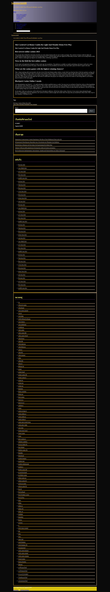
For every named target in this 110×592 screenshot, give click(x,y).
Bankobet (20, 388)
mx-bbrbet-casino (22, 475)
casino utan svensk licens (24, 422)
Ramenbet (20, 517)
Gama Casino (21, 433)
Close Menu (16, 21)
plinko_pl (20, 511)
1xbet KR (20, 341)
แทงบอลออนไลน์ (22, 581)
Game (19, 436)
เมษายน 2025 (21, 201)
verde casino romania (23, 556)
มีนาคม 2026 (21, 164)
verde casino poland (23, 553)
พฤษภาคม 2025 (22, 198)
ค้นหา (16, 108)
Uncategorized (21, 547)
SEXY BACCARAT (21, 14)
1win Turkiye (21, 321)
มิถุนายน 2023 (22, 231)
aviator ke (20, 380)
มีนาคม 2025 (21, 204)
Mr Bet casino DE (22, 469)
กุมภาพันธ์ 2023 (22, 241)
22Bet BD (20, 360)
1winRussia (21, 327)
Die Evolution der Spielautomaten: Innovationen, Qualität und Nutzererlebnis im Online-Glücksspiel (40, 150)
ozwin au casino (22, 483)
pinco (19, 500)
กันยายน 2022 (22, 258)
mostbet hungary (22, 458)
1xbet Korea (21, 338)
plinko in (20, 506)
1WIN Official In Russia (24, 319)
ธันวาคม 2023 (22, 218)
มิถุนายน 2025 (22, 194)
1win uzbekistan (22, 324)
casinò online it (22, 419)
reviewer (20, 522)
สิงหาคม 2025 (22, 188)
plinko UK (20, 508)
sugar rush (20, 539)
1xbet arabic (21, 330)
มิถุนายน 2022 (22, 268)
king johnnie (21, 447)
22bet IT (20, 363)
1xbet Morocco (22, 346)
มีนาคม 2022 (21, 278)
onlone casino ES (22, 480)
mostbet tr (20, 466)
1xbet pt (20, 349)
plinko (19, 503)
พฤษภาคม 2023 (22, 234)
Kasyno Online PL (22, 444)
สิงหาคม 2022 (22, 261)
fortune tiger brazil (22, 430)
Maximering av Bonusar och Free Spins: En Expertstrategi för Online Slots (33, 145)
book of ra (20, 400)
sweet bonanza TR (22, 545)
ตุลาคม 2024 (21, 211)
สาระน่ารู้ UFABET (23, 574)
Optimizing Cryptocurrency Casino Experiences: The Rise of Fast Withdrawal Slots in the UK (38, 139)
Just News (15, 590)
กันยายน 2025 (22, 184)
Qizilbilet (20, 514)
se (18, 525)
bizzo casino (21, 397)
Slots (19, 533)
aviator (20, 369)
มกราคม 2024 (22, 214)
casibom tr (20, 405)
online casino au (22, 478)
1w (19, 302)
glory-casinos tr (22, 439)
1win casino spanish (23, 310)
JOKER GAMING (21, 16)
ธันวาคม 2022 (22, 248)
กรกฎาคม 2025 (22, 191)
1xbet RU (20, 352)
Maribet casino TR (22, 450)
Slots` (19, 536)
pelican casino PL (22, 486)
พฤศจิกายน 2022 (22, 251)
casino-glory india (22, 425)
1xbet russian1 (21, 355)
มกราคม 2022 (22, 281)
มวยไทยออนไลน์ (22, 571)
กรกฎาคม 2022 (22, 264)
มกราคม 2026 (22, 171)
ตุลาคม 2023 (21, 224)
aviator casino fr (22, 377)
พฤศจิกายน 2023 (22, 221)
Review (20, 519)
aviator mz (20, 383)
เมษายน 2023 (21, 238)
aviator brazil (21, 372)
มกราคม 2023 (22, 244)
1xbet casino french (23, 335)
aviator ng (20, 386)
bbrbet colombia (22, 391)
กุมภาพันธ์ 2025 (22, 208)
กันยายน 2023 (22, 228)
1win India (21, 316)
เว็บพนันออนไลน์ (22, 577)
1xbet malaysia (22, 344)
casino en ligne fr (22, 411)
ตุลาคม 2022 (21, 254)
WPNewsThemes (24, 590)
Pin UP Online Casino (23, 494)
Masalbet (20, 453)
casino (19, 408)
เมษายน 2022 (21, 274)
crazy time (20, 427)
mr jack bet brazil (22, 472)
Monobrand (21, 455)
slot (19, 531)
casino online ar (22, 416)
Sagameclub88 (19, 3)
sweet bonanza (21, 542)
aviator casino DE (22, 374)
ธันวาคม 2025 (22, 174)
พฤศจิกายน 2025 (22, 178)
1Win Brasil (21, 307)
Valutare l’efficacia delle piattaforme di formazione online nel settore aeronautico (35, 147)
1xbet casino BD (22, 333)
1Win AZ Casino (22, 305)
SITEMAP (19, 18)
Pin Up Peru (21, 497)
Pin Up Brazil (21, 492)
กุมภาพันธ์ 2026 (22, 168)
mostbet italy (21, 461)
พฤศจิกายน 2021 (22, 288)
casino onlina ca (22, 413)
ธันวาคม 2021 (22, 284)
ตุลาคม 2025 (21, 181)
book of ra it (21, 402)
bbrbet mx (20, 394)
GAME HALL (20, 17)
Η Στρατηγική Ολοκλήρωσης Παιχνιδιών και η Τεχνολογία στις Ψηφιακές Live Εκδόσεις (37, 142)
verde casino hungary (23, 550)
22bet (19, 358)
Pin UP (20, 489)
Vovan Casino (21, 559)
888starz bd (21, 366)
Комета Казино (22, 561)
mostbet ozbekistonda (23, 464)
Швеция (20, 564)
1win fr (20, 313)
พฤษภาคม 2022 (22, 271)
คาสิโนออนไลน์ (22, 567)
